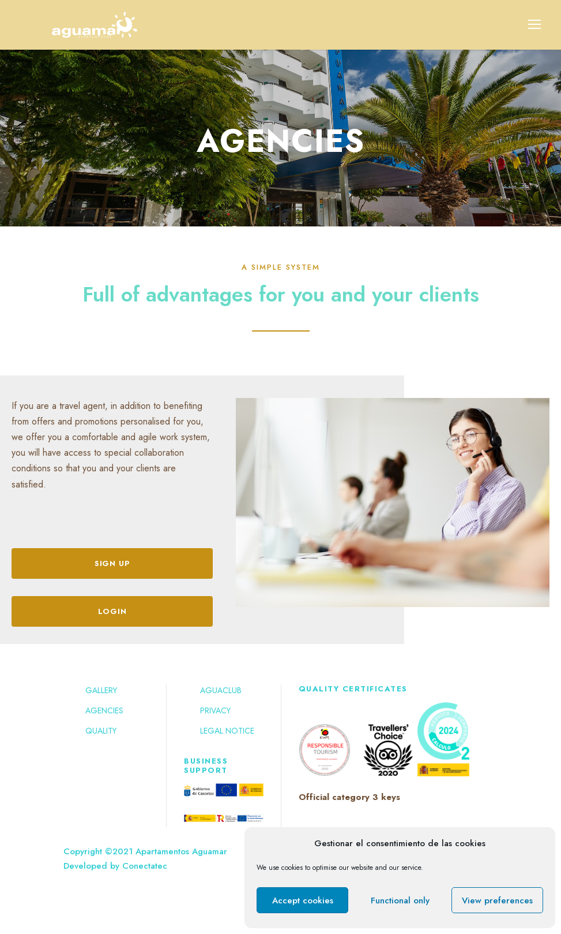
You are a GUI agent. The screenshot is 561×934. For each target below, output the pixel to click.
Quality (100, 730)
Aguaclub (221, 690)
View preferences (497, 900)
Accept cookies (302, 900)
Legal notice (227, 730)
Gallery (101, 690)
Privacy (215, 710)
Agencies (104, 710)
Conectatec (144, 865)
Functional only (400, 900)
